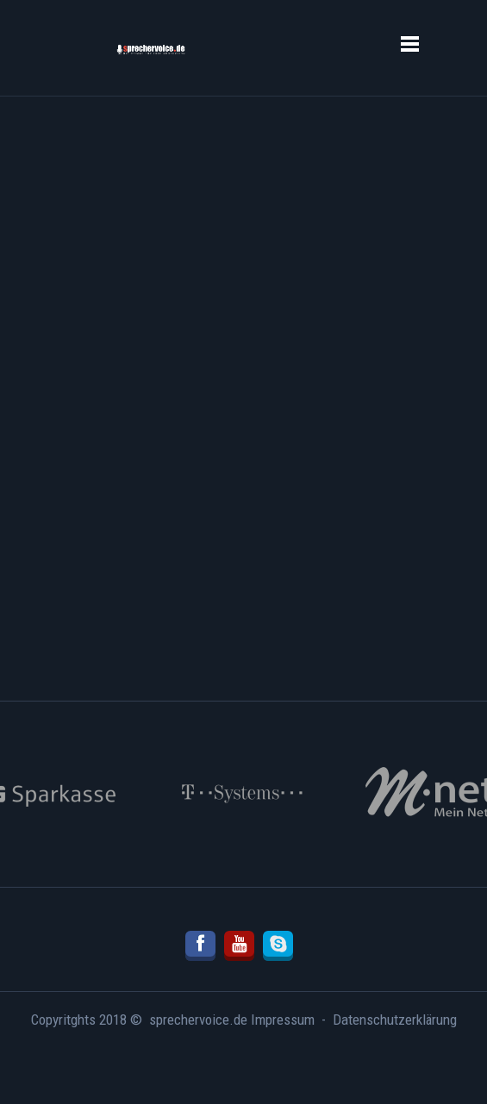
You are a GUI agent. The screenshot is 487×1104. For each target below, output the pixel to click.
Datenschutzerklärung (395, 1019)
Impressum (283, 1019)
